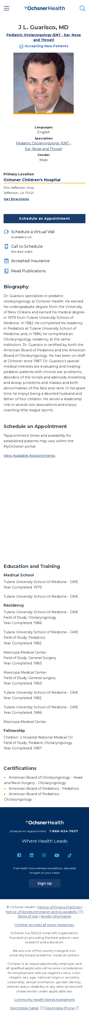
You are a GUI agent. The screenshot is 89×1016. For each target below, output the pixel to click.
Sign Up (48, 883)
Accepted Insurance (30, 261)
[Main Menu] (7, 8)
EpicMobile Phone (60, 1008)
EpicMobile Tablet (24, 1008)
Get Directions (16, 199)
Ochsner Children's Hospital (32, 180)
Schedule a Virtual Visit (48, 234)
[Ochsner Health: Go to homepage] (44, 7)
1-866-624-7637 (63, 831)
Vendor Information (55, 916)
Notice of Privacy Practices (59, 907)
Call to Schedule (48, 249)
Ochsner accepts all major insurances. (44, 925)
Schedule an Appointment (44, 218)
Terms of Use (28, 916)
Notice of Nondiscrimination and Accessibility (42, 912)
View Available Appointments (29, 455)
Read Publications (28, 271)
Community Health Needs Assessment (44, 999)
